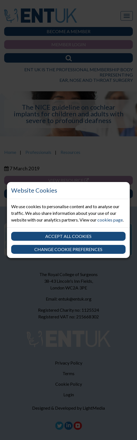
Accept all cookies (68, 236)
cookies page (110, 219)
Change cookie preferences (68, 249)
